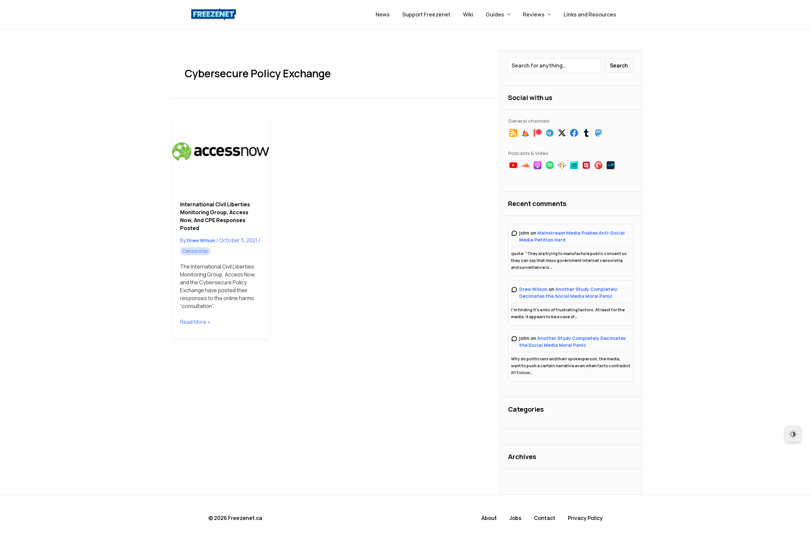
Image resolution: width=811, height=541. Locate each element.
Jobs (515, 518)
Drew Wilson (533, 289)
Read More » (195, 322)
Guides (503, 14)
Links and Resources (591, 14)
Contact (544, 518)
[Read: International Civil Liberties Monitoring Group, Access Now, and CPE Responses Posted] (220, 153)
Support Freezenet (435, 14)
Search (619, 65)
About (489, 518)
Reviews (540, 14)
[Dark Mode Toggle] (793, 434)
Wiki (475, 14)
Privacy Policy (585, 518)
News (393, 14)
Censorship (195, 251)
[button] (512, 14)
